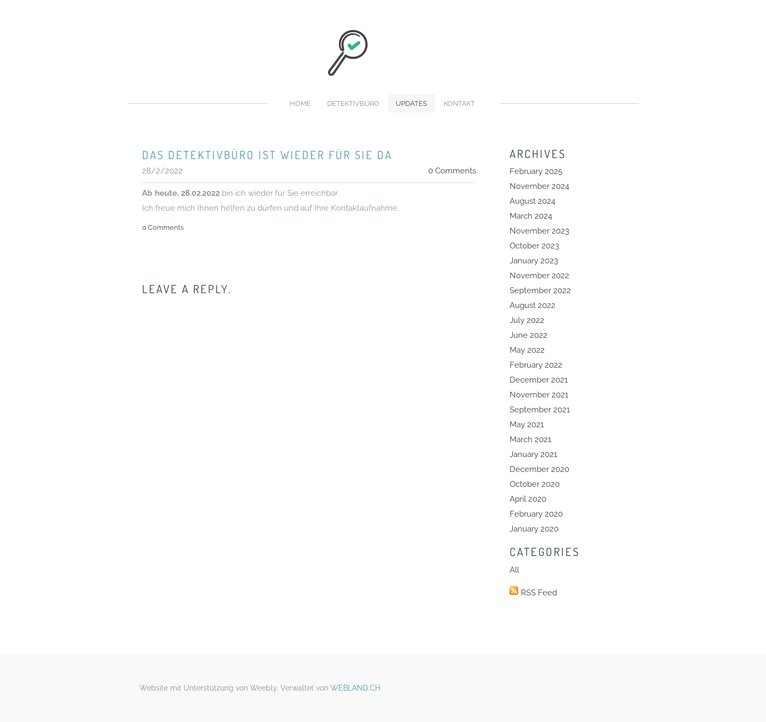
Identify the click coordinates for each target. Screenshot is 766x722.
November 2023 (539, 231)
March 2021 (530, 439)
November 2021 (539, 395)
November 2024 (539, 186)
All (514, 570)
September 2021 (540, 409)
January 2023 (534, 260)
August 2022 (532, 305)
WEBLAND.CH (355, 688)
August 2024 (532, 201)
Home (300, 103)
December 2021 (539, 380)
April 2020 (528, 499)
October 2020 (535, 484)
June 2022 (528, 335)
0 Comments (452, 171)
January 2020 (534, 529)
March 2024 (531, 216)
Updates (411, 103)
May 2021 (527, 424)
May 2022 (527, 350)
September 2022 (540, 290)
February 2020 (536, 514)
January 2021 (533, 454)
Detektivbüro (353, 103)
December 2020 (539, 469)
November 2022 (539, 275)
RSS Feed (539, 592)
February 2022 (536, 365)
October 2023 (534, 246)
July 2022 (527, 320)
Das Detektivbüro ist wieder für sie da (267, 154)
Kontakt (459, 103)
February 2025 (536, 171)
